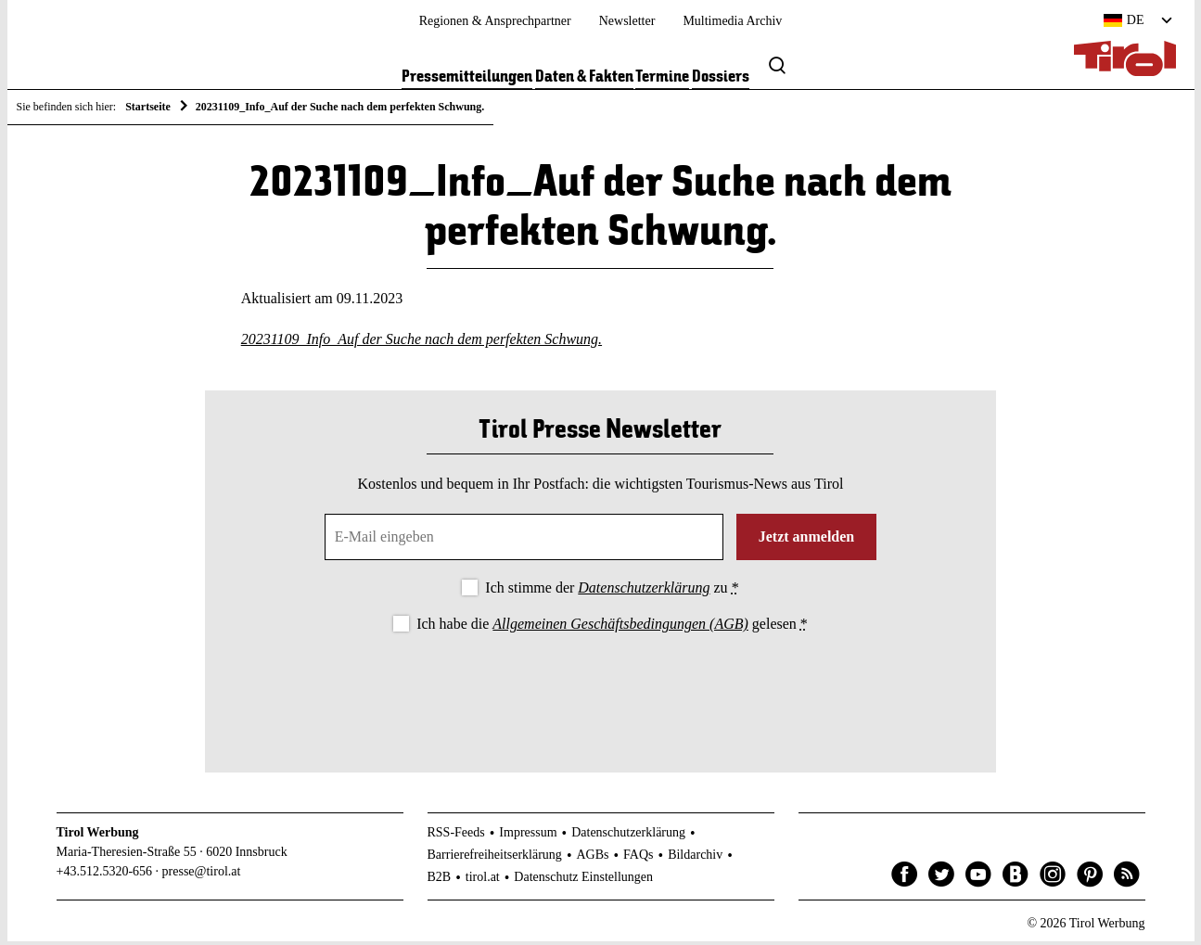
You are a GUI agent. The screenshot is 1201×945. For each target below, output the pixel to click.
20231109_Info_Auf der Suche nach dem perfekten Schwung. (421, 343)
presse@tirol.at (201, 875)
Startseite (148, 106)
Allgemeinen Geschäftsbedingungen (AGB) (619, 627)
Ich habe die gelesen (612, 627)
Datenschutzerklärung (643, 591)
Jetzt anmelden (807, 540)
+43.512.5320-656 (105, 875)
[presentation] (600, 691)
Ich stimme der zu (611, 591)
